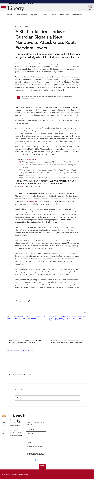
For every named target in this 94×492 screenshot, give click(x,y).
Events (3, 433)
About (3, 428)
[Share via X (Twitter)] (20, 301)
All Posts (9, 14)
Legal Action (34, 14)
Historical (53, 14)
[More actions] (79, 26)
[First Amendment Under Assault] (26, 361)
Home (3, 425)
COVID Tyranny (77, 14)
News (3, 430)
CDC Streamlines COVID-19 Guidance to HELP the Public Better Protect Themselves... (25, 342)
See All (86, 312)
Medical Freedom (21, 14)
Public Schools (64, 14)
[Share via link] (29, 301)
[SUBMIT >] (42, 467)
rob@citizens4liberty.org (16, 435)
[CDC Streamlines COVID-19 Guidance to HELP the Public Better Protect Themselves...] (26, 327)
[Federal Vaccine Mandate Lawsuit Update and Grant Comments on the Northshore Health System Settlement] (68, 327)
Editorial (44, 14)
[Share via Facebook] (16, 301)
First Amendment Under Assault (20, 375)
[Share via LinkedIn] (25, 301)
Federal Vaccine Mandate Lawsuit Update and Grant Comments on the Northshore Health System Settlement (67, 342)
